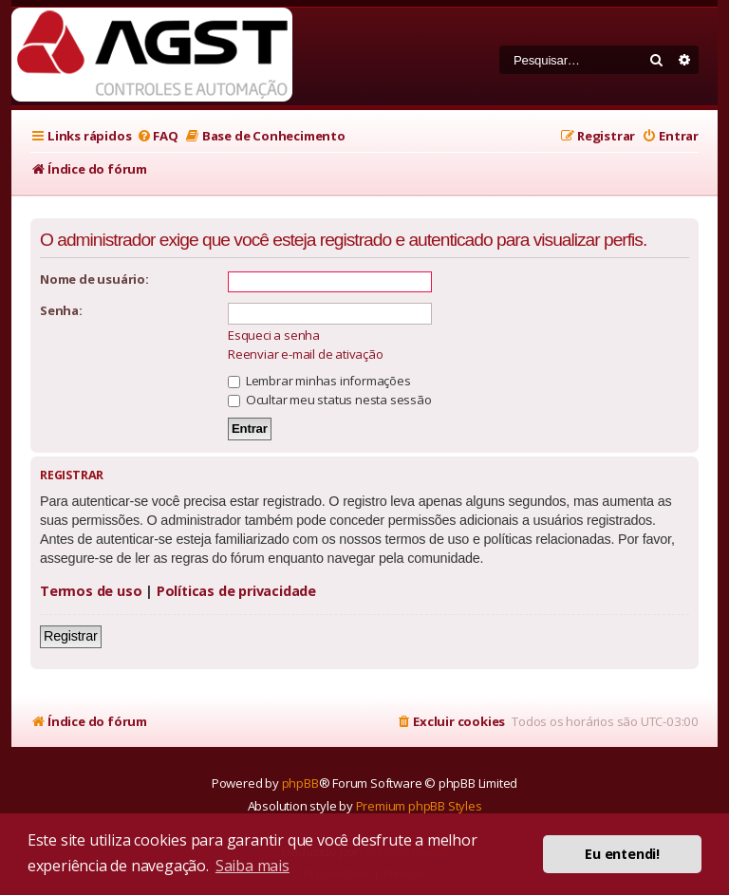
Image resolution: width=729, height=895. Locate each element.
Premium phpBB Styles (419, 805)
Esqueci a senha (274, 335)
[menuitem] (157, 136)
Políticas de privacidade (236, 591)
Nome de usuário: (94, 279)
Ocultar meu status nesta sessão (330, 399)
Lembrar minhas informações (319, 380)
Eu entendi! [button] (622, 854)
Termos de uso (90, 591)
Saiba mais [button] (252, 865)
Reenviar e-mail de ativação (305, 354)
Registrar (71, 635)
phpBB (300, 783)
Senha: (61, 310)
